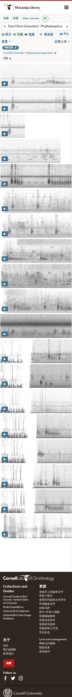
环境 (15, 18)
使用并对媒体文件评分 (52, 600)
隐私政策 (44, 647)
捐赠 (8, 663)
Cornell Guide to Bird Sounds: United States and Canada (15, 600)
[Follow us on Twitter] (13, 678)
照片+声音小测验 (49, 612)
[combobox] (36, 26)
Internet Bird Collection (16, 611)
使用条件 (44, 651)
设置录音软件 (47, 620)
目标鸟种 (44, 608)
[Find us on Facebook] (5, 678)
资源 (42, 586)
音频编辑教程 (47, 616)
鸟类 (6, 18)
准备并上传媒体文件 (51, 592)
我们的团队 (10, 649)
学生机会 (44, 632)
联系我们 (8, 653)
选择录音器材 (47, 624)
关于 (6, 640)
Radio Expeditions (13, 607)
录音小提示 (46, 595)
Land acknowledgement (53, 639)
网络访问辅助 (47, 643)
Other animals (30, 18)
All (45, 18)
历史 (5, 645)
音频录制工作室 (48, 628)
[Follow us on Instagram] (20, 678)
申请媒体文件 (47, 604)
